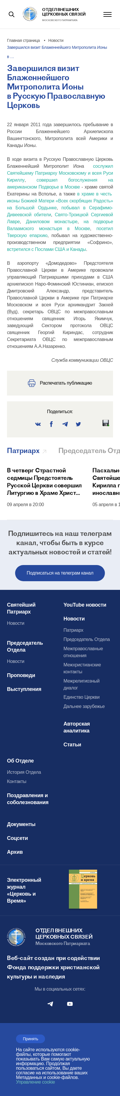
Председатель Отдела (25, 646)
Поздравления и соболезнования (28, 799)
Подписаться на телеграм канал (60, 573)
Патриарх (73, 630)
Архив (15, 852)
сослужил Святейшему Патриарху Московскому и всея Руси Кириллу (60, 173)
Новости (15, 623)
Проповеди (21, 675)
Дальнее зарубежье (84, 706)
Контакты (16, 781)
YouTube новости (85, 605)
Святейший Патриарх (21, 608)
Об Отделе (20, 761)
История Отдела (24, 772)
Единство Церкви (82, 697)
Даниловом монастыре (52, 221)
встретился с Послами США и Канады (46, 249)
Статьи (72, 745)
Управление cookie (35, 1082)
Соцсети (17, 838)
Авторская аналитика (77, 727)
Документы (21, 824)
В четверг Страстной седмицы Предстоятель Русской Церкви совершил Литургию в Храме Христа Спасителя (44, 482)
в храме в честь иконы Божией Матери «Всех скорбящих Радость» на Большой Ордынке (60, 200)
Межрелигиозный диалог (82, 684)
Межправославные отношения (83, 652)
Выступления (24, 689)
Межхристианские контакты (82, 668)
